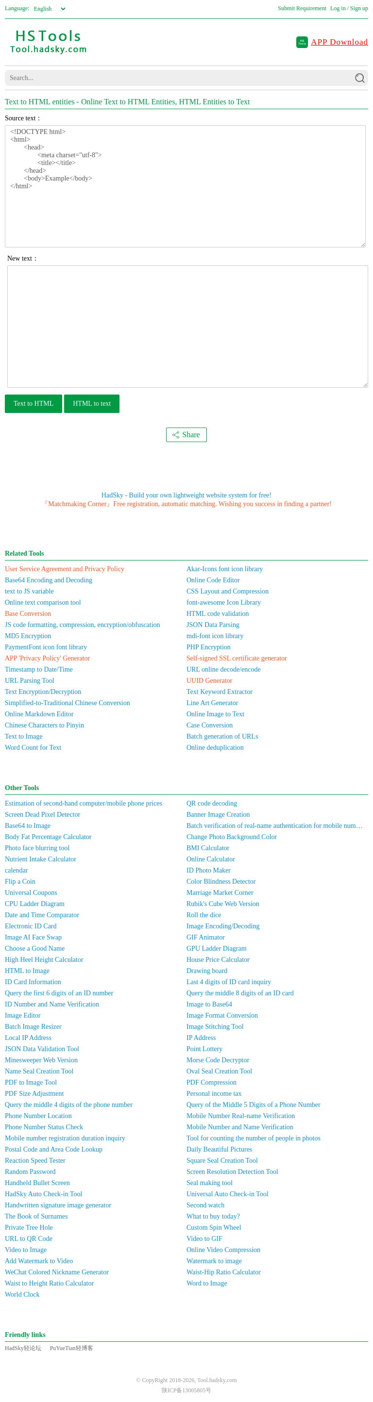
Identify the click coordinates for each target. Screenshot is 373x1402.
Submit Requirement (302, 8)
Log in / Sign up (349, 8)
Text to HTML (33, 403)
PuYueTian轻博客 (71, 1348)
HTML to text (92, 403)
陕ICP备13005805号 (187, 1390)
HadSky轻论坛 (23, 1348)
